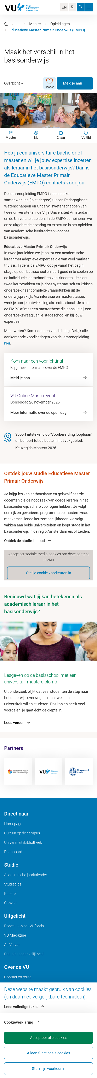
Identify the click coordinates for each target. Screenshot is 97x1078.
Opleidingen (60, 24)
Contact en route (17, 977)
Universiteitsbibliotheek (23, 842)
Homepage (13, 824)
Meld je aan (72, 83)
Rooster (10, 893)
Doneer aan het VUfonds (24, 926)
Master (35, 24)
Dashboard (13, 852)
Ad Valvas (12, 944)
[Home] (6, 24)
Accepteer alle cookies (48, 1037)
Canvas (10, 903)
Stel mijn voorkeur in (48, 1068)
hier (7, 343)
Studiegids (12, 884)
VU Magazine (15, 935)
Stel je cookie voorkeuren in (48, 573)
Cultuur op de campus (22, 833)
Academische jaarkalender (25, 875)
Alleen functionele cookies (48, 1053)
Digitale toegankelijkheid (24, 954)
